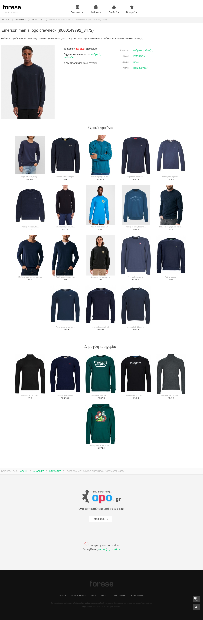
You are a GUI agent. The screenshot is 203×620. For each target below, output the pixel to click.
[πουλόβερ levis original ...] (65, 374)
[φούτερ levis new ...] (136, 255)
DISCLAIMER (119, 595)
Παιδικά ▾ (114, 9)
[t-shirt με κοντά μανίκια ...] (65, 305)
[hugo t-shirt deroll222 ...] (136, 155)
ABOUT (104, 595)
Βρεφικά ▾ (131, 9)
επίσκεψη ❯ (101, 519)
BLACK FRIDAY (78, 595)
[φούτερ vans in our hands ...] (100, 424)
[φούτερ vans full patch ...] (100, 374)
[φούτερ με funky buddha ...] (136, 205)
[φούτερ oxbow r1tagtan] (65, 155)
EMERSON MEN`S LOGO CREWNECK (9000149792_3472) (78, 19)
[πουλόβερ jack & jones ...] (30, 374)
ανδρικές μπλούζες (143, 50)
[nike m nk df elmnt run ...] (100, 205)
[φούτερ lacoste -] (171, 255)
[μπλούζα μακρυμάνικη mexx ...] (171, 205)
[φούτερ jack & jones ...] (136, 305)
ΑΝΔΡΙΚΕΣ (20, 19)
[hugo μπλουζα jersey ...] (30, 155)
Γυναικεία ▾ (77, 9)
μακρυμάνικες (140, 68)
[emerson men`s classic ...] (100, 255)
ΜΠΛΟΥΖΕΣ (38, 19)
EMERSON (139, 56)
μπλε (135, 62)
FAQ (93, 595)
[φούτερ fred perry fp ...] (30, 205)
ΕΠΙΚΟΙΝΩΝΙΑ (137, 595)
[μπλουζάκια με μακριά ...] (171, 155)
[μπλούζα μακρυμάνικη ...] (100, 155)
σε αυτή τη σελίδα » (109, 549)
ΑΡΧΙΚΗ (5, 19)
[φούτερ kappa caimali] (100, 305)
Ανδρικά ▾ (95, 9)
